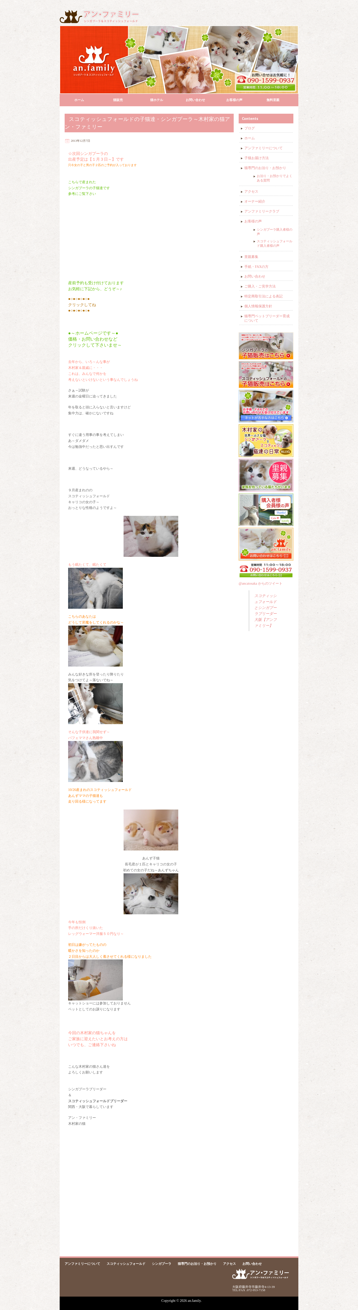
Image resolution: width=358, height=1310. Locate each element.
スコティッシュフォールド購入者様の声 (274, 243)
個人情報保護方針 (258, 306)
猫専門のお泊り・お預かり (265, 168)
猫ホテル (156, 100)
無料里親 (273, 100)
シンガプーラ (161, 1264)
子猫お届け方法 (256, 158)
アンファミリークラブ (261, 211)
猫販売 (118, 100)
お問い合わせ (195, 100)
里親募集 (251, 257)
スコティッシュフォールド (126, 1264)
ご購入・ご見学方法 (260, 286)
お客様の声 (234, 100)
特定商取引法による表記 (263, 296)
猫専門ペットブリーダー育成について (267, 318)
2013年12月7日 (80, 140)
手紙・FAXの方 (256, 267)
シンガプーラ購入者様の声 (274, 232)
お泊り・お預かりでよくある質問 (274, 178)
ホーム (79, 100)
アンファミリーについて (263, 148)
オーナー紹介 (254, 201)
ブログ (249, 128)
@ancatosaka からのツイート (260, 583)
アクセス (251, 191)
